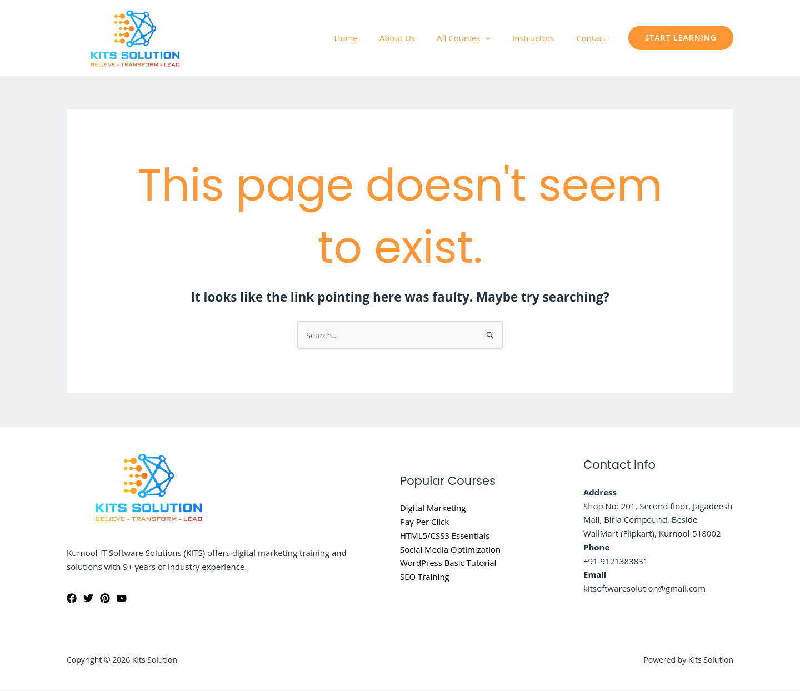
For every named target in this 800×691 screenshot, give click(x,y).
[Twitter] (88, 598)
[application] (498, 37)
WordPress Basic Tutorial (448, 563)
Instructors (541, 37)
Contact (594, 37)
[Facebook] (72, 598)
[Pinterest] (105, 598)
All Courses (476, 37)
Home (369, 37)
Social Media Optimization (450, 549)
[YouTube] (122, 598)
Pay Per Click (424, 522)
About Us (415, 37)
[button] (680, 38)
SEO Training (424, 577)
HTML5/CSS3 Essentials (445, 535)
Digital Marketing (433, 508)
